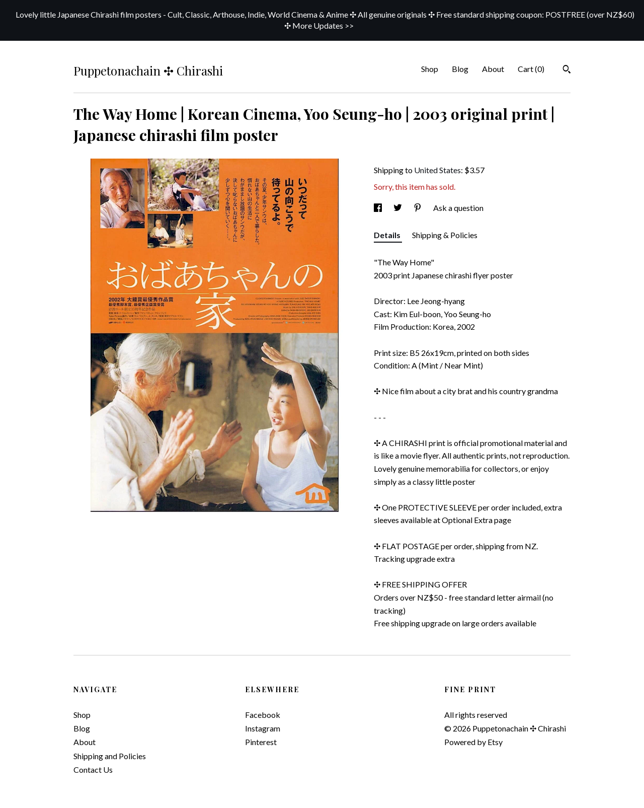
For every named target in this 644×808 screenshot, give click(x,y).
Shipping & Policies (444, 235)
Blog (460, 69)
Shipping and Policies (109, 756)
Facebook (262, 714)
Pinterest (261, 742)
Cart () (531, 69)
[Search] (567, 70)
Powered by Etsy (473, 742)
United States (437, 170)
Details (388, 235)
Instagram (262, 728)
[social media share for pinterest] (418, 207)
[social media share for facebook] (378, 207)
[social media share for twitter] (398, 207)
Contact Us (93, 769)
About (493, 69)
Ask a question (458, 207)
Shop (429, 69)
